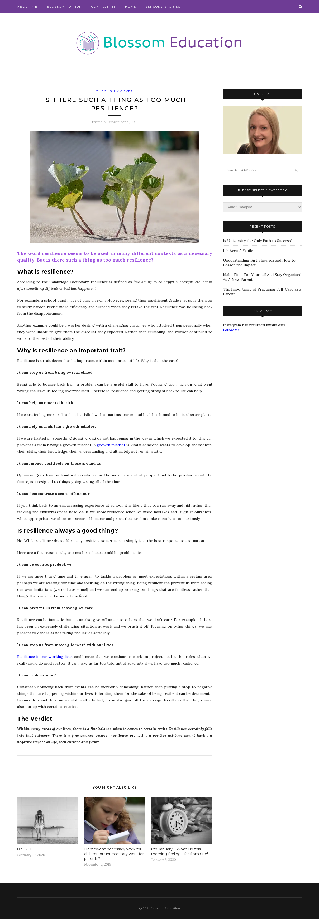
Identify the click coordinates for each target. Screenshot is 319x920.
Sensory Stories (162, 6)
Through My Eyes (114, 91)
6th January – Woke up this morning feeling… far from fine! (179, 852)
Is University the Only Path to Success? (258, 240)
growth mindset (111, 446)
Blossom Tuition (64, 6)
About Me (27, 6)
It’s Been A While (238, 250)
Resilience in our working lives (45, 657)
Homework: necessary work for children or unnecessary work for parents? (114, 855)
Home (130, 6)
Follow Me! (231, 330)
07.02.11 (24, 850)
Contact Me (103, 6)
